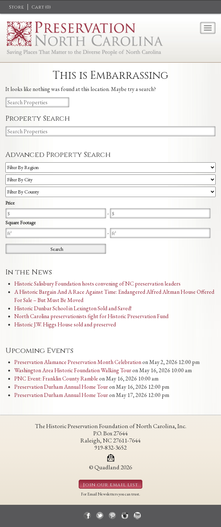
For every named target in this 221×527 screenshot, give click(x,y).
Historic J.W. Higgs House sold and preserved (65, 324)
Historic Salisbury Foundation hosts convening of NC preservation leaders (97, 283)
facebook (87, 515)
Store (16, 7)
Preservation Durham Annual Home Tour (61, 387)
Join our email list (110, 485)
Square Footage (20, 222)
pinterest (112, 515)
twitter (99, 515)
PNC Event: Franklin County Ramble (56, 378)
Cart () (41, 7)
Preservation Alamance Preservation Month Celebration (77, 362)
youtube (137, 515)
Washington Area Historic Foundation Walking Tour (72, 370)
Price (10, 203)
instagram (124, 515)
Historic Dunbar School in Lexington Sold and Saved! (73, 308)
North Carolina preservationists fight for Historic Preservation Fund (91, 316)
